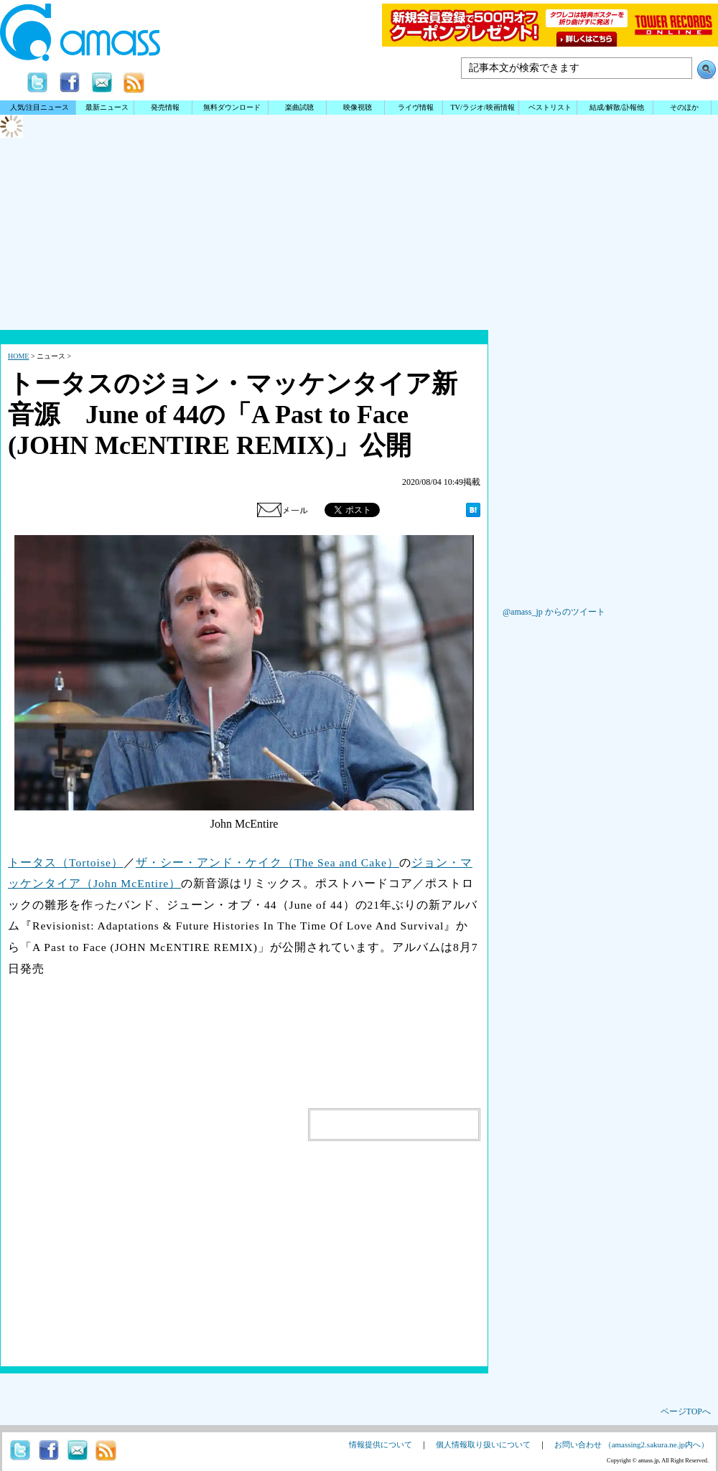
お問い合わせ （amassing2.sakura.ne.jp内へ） (631, 1444)
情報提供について (380, 1444)
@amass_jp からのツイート (554, 612)
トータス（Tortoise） (65, 862)
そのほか (684, 107)
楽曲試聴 (299, 107)
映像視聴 (357, 107)
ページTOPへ (686, 1411)
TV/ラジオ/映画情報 (482, 107)
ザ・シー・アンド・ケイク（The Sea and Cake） (267, 862)
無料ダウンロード (232, 107)
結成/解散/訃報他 (616, 107)
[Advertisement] (359, 283)
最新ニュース (107, 107)
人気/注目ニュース (40, 107)
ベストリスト (550, 107)
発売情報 (165, 107)
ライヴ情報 (416, 107)
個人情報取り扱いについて (483, 1444)
